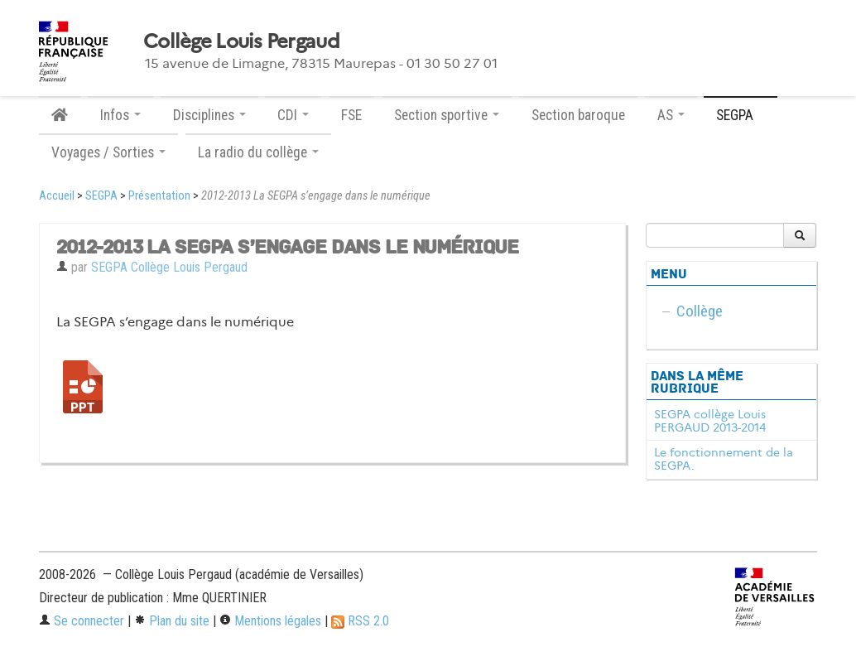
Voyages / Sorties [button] (108, 152)
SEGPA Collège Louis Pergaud (169, 267)
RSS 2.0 (360, 621)
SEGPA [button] (740, 115)
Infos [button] (120, 115)
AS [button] (671, 115)
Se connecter (81, 621)
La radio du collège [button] (258, 152)
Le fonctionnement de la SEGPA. (723, 459)
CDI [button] (293, 115)
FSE (351, 115)
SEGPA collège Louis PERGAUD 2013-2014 (710, 421)
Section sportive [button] (446, 115)
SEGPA (101, 196)
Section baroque (578, 115)
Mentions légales (270, 621)
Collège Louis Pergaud (241, 41)
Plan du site (171, 621)
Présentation (159, 196)
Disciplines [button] (209, 115)
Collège (699, 311)
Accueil (57, 196)
